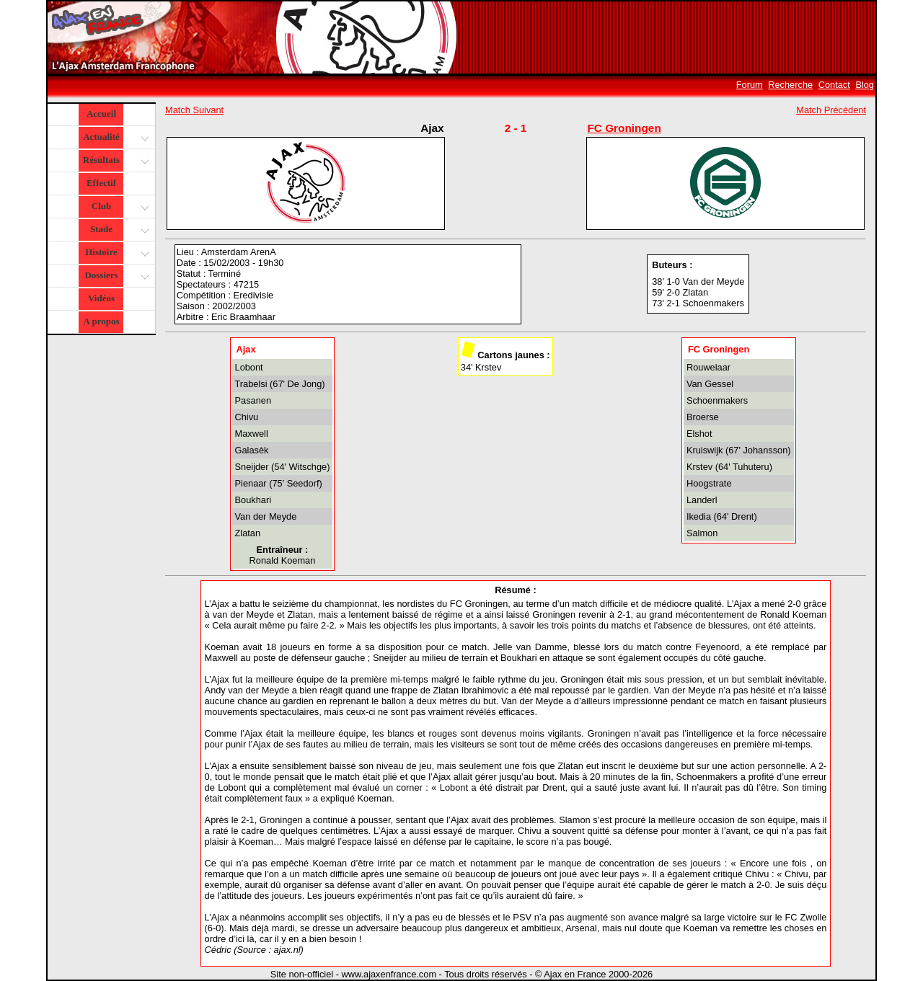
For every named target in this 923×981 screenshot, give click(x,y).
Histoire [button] (115, 253)
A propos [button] (102, 321)
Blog (864, 84)
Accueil (101, 113)
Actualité (115, 138)
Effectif (101, 182)
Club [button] (119, 207)
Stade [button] (118, 230)
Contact (834, 84)
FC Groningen (624, 128)
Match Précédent (831, 110)
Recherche (790, 84)
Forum (749, 84)
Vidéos (101, 298)
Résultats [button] (114, 161)
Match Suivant (194, 110)
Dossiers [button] (115, 276)
